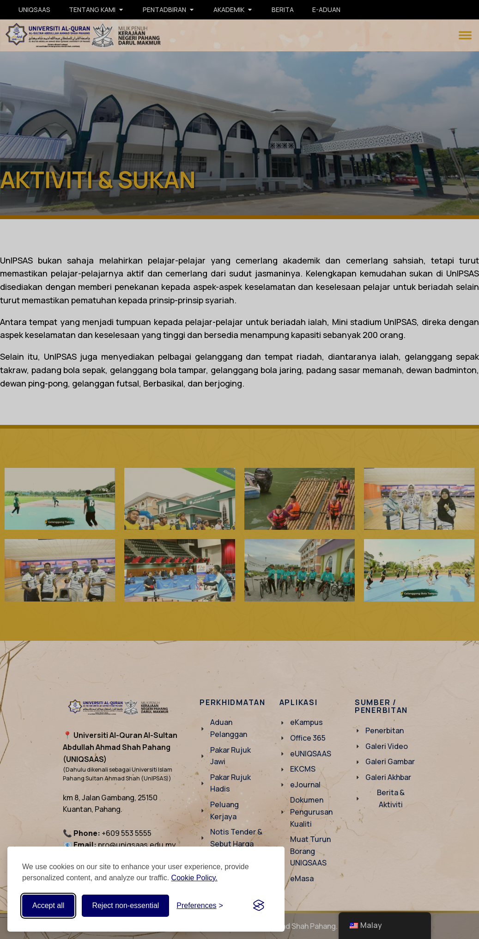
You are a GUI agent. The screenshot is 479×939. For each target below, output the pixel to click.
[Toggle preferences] (199, 906)
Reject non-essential (125, 905)
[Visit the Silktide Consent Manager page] (259, 906)
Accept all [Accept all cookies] (48, 905)
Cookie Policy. (194, 878)
